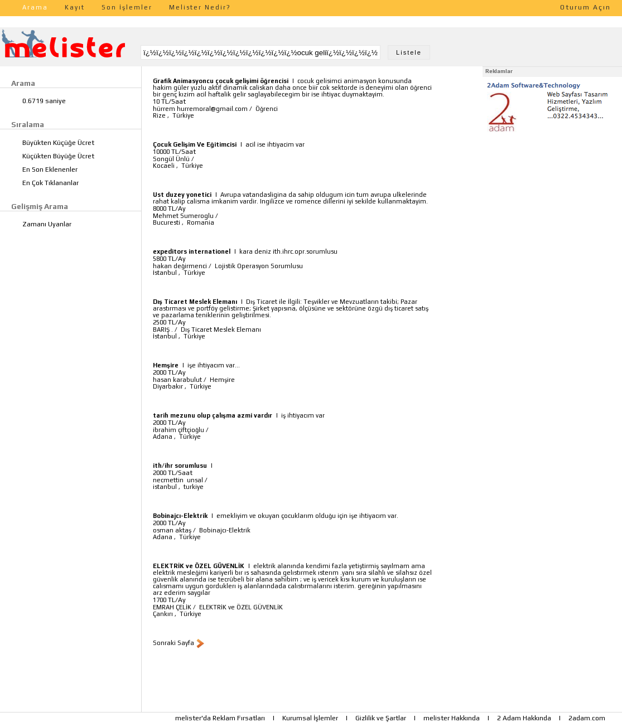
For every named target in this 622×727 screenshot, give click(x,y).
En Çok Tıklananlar (50, 183)
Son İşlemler (127, 7)
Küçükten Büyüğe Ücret (58, 156)
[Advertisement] (552, 205)
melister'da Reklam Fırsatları (220, 718)
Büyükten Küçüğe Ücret (58, 143)
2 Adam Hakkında (524, 718)
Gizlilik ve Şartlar (380, 718)
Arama (35, 7)
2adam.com (586, 718)
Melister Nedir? (200, 7)
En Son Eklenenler (50, 169)
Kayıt (75, 7)
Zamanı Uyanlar (46, 224)
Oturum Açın (585, 7)
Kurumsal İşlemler (310, 718)
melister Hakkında (451, 718)
